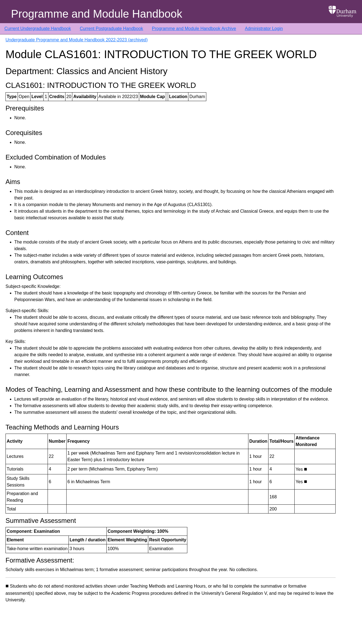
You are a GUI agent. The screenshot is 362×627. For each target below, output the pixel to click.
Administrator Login (264, 28)
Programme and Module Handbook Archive (194, 28)
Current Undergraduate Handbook (37, 28)
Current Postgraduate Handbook (111, 28)
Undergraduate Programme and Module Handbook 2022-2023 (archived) (77, 39)
